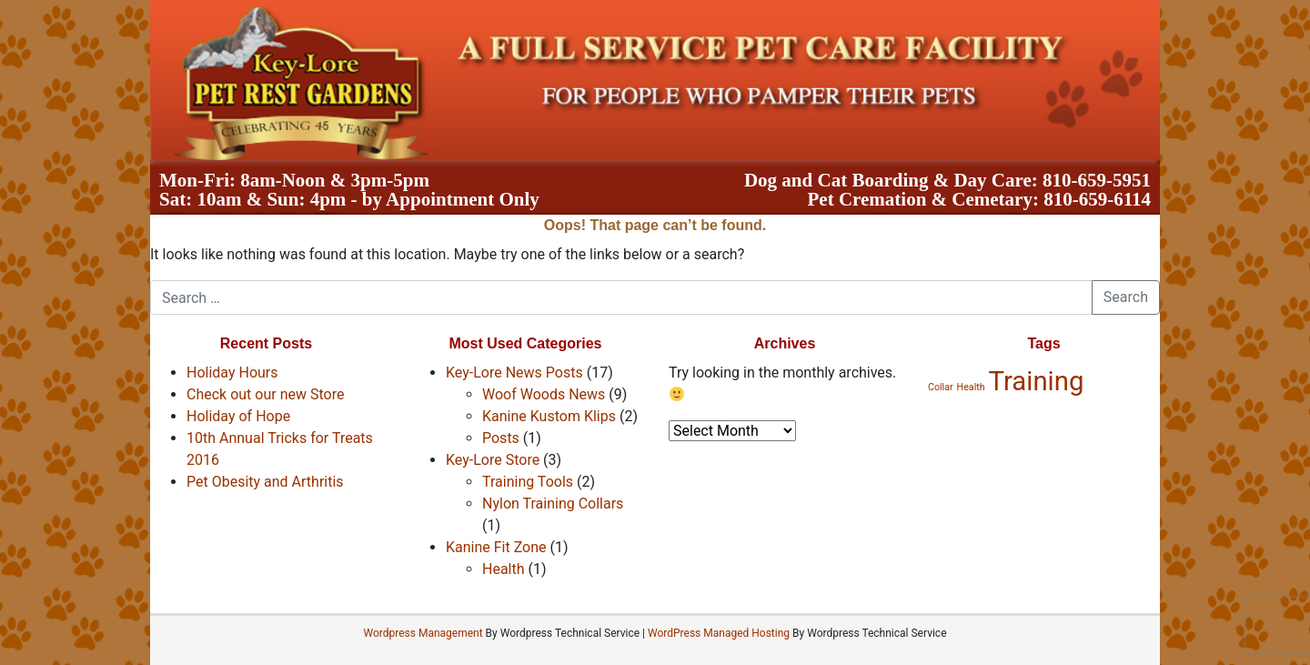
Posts (500, 438)
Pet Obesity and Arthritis (265, 481)
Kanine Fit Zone (496, 547)
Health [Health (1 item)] (971, 387)
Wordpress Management (422, 633)
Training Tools (527, 481)
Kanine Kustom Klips (549, 416)
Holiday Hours (232, 372)
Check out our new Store (265, 394)
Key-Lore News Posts (514, 372)
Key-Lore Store (492, 460)
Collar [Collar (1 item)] (940, 387)
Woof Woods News (543, 394)
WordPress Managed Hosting (719, 633)
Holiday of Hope (238, 416)
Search (1125, 297)
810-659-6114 (1097, 199)
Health (503, 569)
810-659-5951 (1097, 180)
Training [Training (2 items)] (1036, 381)
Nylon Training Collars (552, 503)
